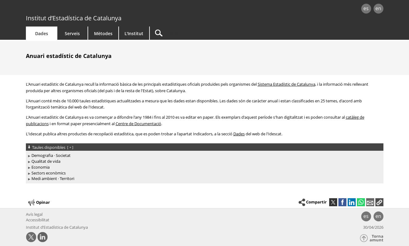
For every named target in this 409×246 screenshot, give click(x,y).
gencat (97, 9)
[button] (379, 202)
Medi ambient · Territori (52, 178)
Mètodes (103, 33)
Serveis (72, 33)
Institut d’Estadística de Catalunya (73, 18)
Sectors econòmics (48, 173)
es (366, 8)
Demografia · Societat (51, 155)
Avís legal (34, 214)
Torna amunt (376, 238)
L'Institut (134, 33)
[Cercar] (202, 33)
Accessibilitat (37, 220)
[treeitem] (204, 155)
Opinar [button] (38, 203)
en (378, 8)
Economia (40, 167)
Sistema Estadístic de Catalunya (286, 84)
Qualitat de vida (45, 161)
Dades (41, 33)
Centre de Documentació (138, 123)
